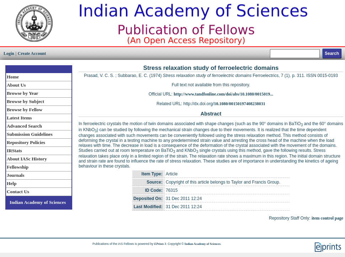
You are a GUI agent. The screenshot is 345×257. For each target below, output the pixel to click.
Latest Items (19, 117)
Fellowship (17, 167)
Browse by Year (22, 93)
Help (11, 183)
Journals (15, 175)
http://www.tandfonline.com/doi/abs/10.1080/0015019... (223, 94)
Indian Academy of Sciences (38, 202)
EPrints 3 (160, 244)
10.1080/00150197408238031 (239, 103)
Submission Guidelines (30, 134)
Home (13, 76)
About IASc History (27, 158)
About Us (16, 85)
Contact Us (18, 191)
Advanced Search (24, 126)
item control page (327, 218)
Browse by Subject (25, 101)
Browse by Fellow (24, 109)
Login (9, 53)
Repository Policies (26, 142)
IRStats (14, 150)
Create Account (32, 53)
